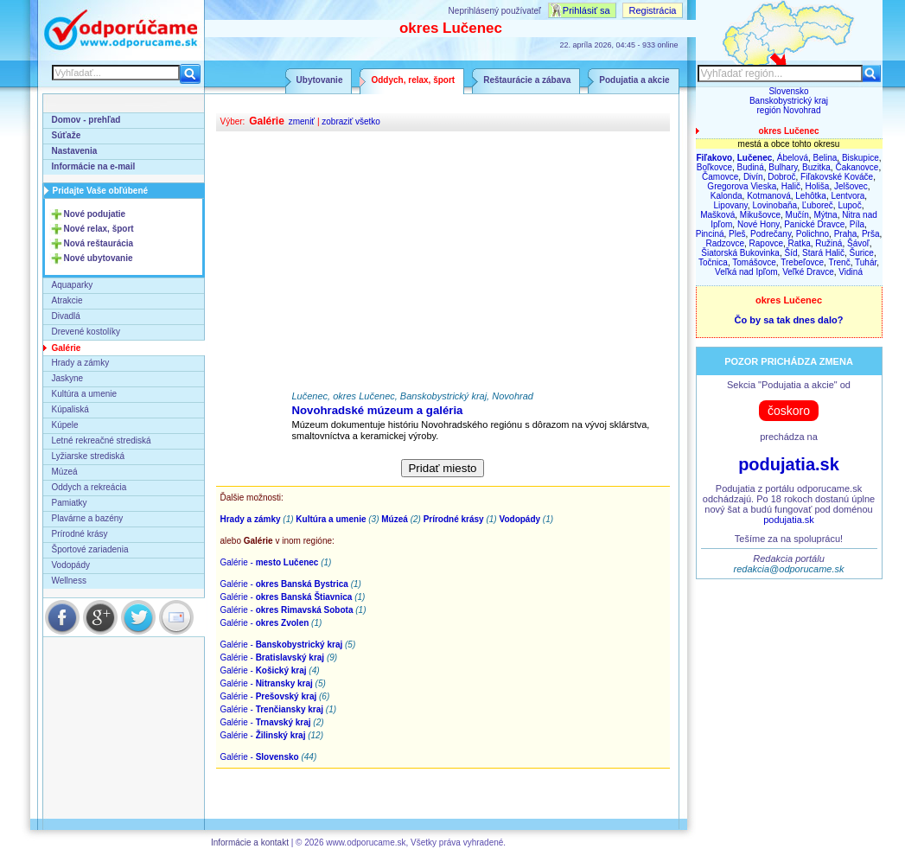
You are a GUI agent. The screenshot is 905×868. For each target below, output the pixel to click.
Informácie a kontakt (250, 842)
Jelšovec (851, 186)
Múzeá (65, 471)
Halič (790, 186)
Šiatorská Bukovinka (740, 253)
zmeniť (302, 121)
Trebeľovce (802, 262)
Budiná (750, 167)
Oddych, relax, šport (413, 80)
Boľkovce (714, 167)
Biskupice (860, 158)
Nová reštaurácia (99, 243)
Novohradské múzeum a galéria (377, 410)
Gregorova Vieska (741, 186)
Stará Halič (823, 253)
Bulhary (782, 167)
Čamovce (720, 177)
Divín (753, 177)
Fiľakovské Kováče (836, 177)
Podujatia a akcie (634, 80)
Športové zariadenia (90, 549)
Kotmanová (769, 196)
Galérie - (269, 562)
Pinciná (710, 234)
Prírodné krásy (80, 534)
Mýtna (825, 215)
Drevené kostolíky (86, 331)
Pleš (737, 234)
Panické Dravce (814, 224)
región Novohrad (789, 110)
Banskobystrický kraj (788, 100)
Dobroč (781, 177)
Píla (857, 224)
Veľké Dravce (808, 272)
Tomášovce (754, 262)
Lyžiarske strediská (88, 456)
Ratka (799, 243)
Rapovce (766, 243)
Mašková (717, 215)
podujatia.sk (788, 464)
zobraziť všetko (351, 121)
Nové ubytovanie (98, 258)
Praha (845, 234)
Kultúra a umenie (85, 394)
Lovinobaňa (774, 205)
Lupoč (849, 205)
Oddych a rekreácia (89, 487)
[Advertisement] (443, 261)
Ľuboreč (817, 205)
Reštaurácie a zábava (526, 80)
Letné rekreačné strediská (101, 440)
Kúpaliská (70, 409)
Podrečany (770, 234)
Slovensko (788, 91)
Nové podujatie (95, 214)
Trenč (839, 262)
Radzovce (725, 243)
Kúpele (65, 425)
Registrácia (652, 10)
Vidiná (850, 272)
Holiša (818, 186)
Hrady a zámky (81, 362)
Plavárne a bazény (88, 518)
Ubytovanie (319, 80)
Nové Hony (758, 224)
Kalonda (726, 196)
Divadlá (66, 316)
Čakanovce (856, 167)
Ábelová (792, 158)
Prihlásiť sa (586, 10)
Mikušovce (760, 215)
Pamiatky (69, 502)
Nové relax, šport (99, 228)
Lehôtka (810, 196)
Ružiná (828, 243)
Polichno (812, 234)
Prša (871, 234)
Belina (825, 158)
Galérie (66, 348)
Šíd (790, 253)
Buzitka (816, 167)
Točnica (713, 262)
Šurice (862, 253)
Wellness (69, 580)
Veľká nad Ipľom (746, 272)
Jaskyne (68, 378)
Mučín (797, 215)
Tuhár (865, 262)
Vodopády (71, 565)
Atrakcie (67, 300)
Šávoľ (858, 243)
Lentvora (847, 196)
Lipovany (731, 205)
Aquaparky (72, 285)
